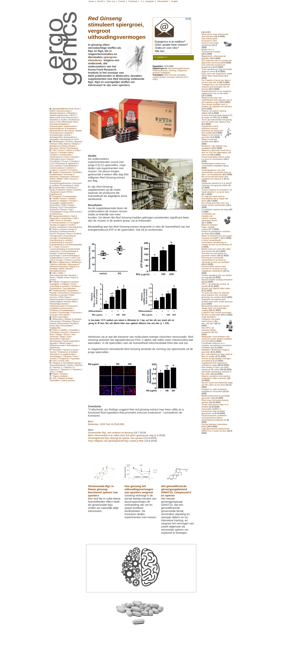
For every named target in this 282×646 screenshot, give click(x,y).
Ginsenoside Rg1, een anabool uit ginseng (110, 432)
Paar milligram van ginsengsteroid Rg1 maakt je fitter (116, 440)
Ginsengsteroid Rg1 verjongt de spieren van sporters (116, 438)
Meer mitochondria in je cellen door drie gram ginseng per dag (120, 435)
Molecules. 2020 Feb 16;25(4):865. (106, 424)
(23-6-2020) (171, 77)
